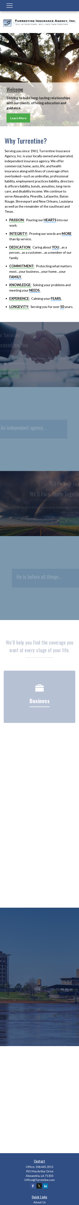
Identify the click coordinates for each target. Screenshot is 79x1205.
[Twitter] (39, 1185)
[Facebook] (32, 1185)
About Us (39, 1202)
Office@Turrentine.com (39, 1179)
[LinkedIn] (45, 1185)
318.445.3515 (44, 1166)
